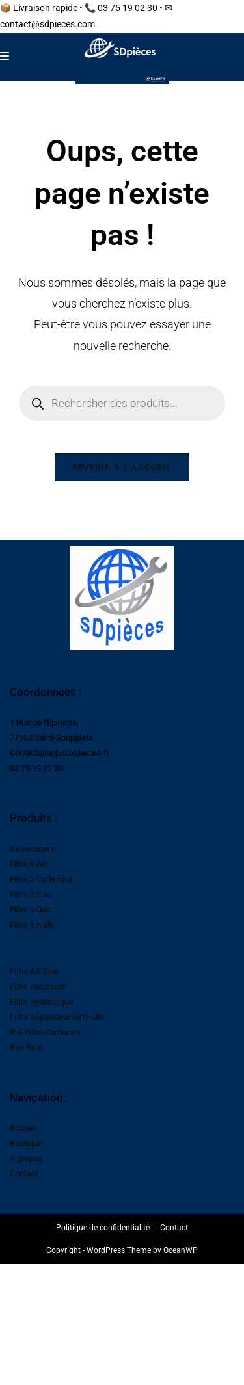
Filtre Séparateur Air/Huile (57, 1017)
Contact (24, 1173)
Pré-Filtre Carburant (45, 1032)
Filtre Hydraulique (42, 1002)
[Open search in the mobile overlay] (122, 403)
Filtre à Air (28, 864)
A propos (26, 1158)
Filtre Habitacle (37, 987)
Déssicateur (32, 849)
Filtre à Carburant (41, 879)
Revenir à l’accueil (122, 467)
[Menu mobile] (5, 56)
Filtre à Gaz (30, 909)
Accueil (23, 1128)
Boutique (26, 1143)
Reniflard (26, 1047)
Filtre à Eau (30, 894)
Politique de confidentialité (103, 1227)
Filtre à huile (32, 925)
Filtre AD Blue (34, 971)
